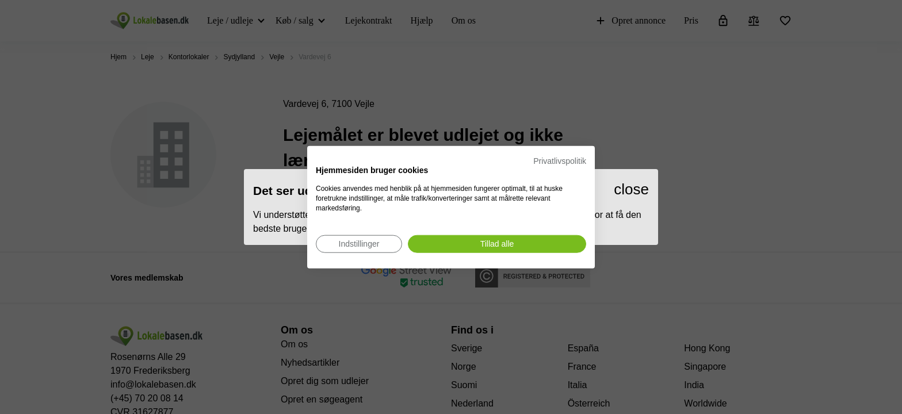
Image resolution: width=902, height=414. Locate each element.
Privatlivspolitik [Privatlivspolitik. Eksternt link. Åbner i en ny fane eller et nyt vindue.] (559, 161)
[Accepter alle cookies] (497, 243)
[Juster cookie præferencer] (359, 243)
